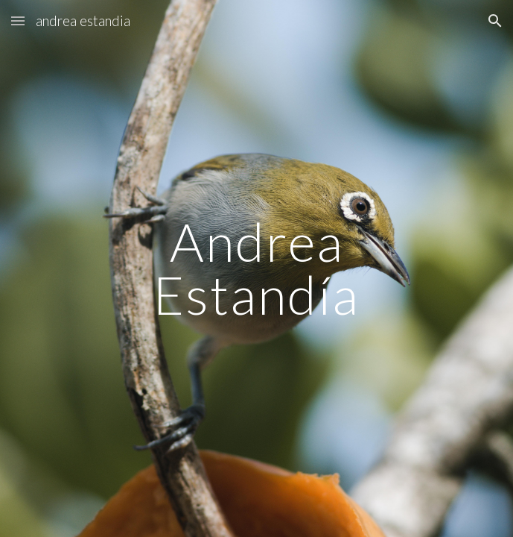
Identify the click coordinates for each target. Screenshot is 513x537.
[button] (18, 20)
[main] (256, 268)
